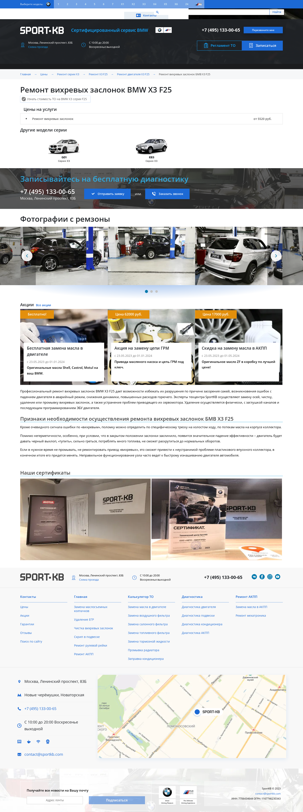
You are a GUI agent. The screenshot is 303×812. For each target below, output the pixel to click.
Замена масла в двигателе (147, 604)
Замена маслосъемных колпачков (90, 606)
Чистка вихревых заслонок (93, 625)
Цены (44, 12)
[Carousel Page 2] (151, 288)
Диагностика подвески (198, 613)
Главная (25, 71)
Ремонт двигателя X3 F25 (133, 71)
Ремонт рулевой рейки (90, 642)
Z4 (186, 4)
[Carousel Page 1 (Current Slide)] (146, 288)
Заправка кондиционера (146, 656)
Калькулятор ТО (82, 12)
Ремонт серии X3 (68, 71)
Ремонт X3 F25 (98, 71)
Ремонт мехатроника (251, 613)
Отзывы (26, 630)
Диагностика (192, 594)
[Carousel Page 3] (156, 288)
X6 (176, 4)
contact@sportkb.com (43, 751)
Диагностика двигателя (199, 604)
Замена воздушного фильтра (149, 613)
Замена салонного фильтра (148, 621)
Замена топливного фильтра (149, 630)
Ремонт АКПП (83, 651)
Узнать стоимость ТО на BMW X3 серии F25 (57, 96)
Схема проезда (38, 44)
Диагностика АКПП (195, 630)
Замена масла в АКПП (251, 604)
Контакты (264, 12)
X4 (154, 4)
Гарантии (27, 621)
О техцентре (110, 12)
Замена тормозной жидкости (149, 638)
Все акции (43, 302)
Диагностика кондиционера (202, 621)
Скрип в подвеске (87, 634)
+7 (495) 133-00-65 (221, 27)
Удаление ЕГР (84, 617)
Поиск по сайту (31, 638)
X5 (165, 4)
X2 (133, 4)
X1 (122, 4)
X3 (144, 4)
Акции (59, 12)
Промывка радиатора (143, 647)
